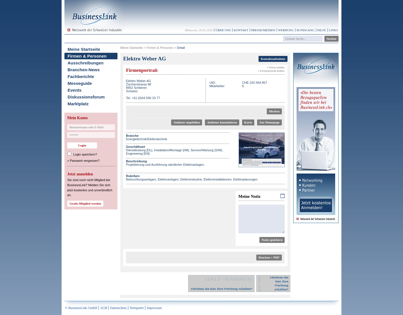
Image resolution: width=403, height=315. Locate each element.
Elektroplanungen (245, 179)
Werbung (286, 30)
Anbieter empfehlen (186, 122)
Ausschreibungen (86, 62)
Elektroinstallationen (217, 179)
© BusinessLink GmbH (81, 308)
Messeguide (80, 83)
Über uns (223, 30)
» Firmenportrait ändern (271, 71)
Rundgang (305, 30)
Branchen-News (84, 69)
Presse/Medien (263, 30)
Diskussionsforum (86, 96)
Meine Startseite (84, 49)
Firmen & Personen (87, 56)
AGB (103, 308)
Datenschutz (118, 308)
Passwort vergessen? (85, 160)
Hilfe (321, 30)
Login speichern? (85, 154)
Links (333, 30)
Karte (248, 122)
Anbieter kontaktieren (222, 122)
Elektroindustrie (191, 179)
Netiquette (137, 308)
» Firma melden (276, 67)
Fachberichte (81, 76)
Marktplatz (78, 103)
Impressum (154, 308)
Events (74, 90)
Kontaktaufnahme (273, 58)
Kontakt (241, 30)
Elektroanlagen (168, 179)
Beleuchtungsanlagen (141, 179)
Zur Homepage (269, 122)
